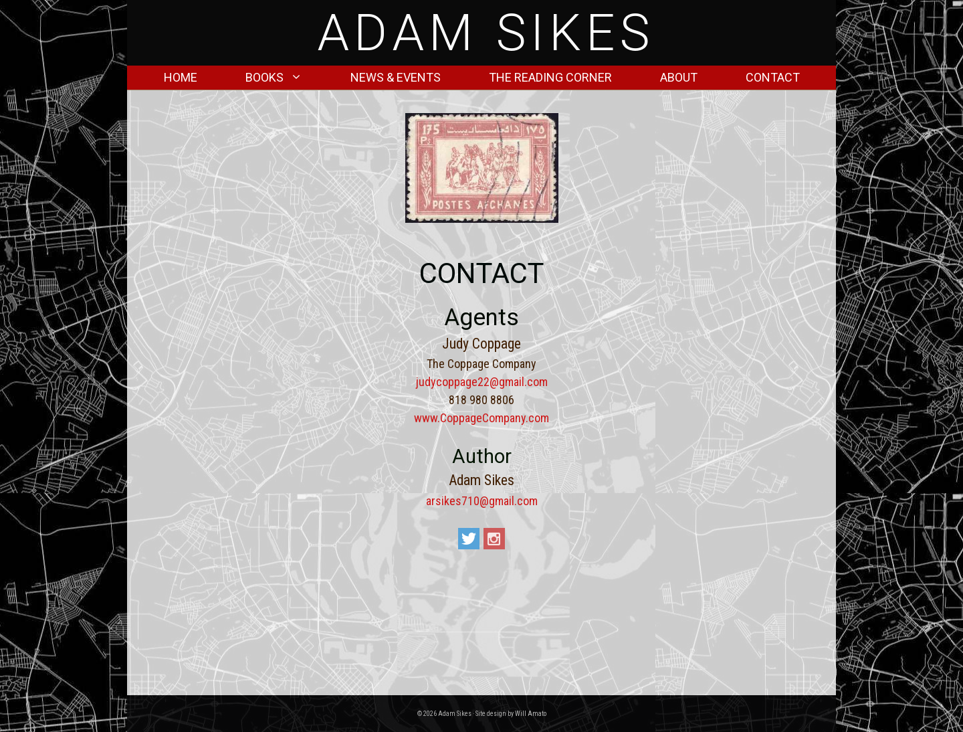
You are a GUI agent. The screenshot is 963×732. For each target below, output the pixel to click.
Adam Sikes (486, 33)
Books (285, 78)
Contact (773, 77)
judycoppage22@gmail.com (482, 382)
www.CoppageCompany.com (481, 418)
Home (180, 77)
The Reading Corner (550, 77)
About (679, 77)
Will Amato (530, 713)
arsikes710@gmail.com (482, 501)
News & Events (395, 77)
